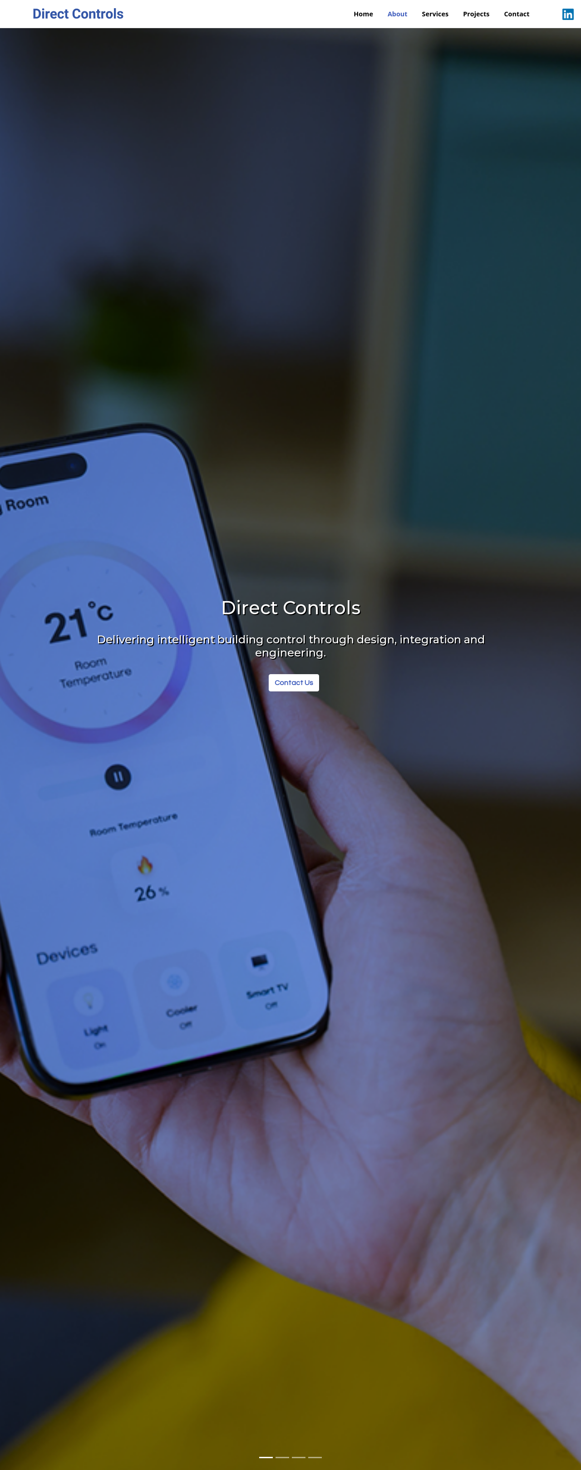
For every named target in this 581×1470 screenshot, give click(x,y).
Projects (476, 14)
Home (363, 14)
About (398, 14)
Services (435, 14)
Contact (516, 14)
